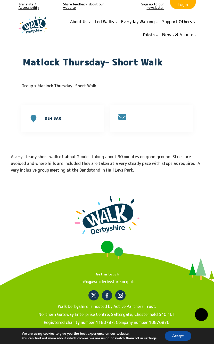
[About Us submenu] (80, 22)
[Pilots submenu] (150, 35)
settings (150, 338)
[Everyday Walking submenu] (139, 22)
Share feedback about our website (83, 6)
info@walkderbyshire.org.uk (107, 281)
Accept (178, 335)
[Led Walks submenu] (106, 22)
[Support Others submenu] (179, 22)
